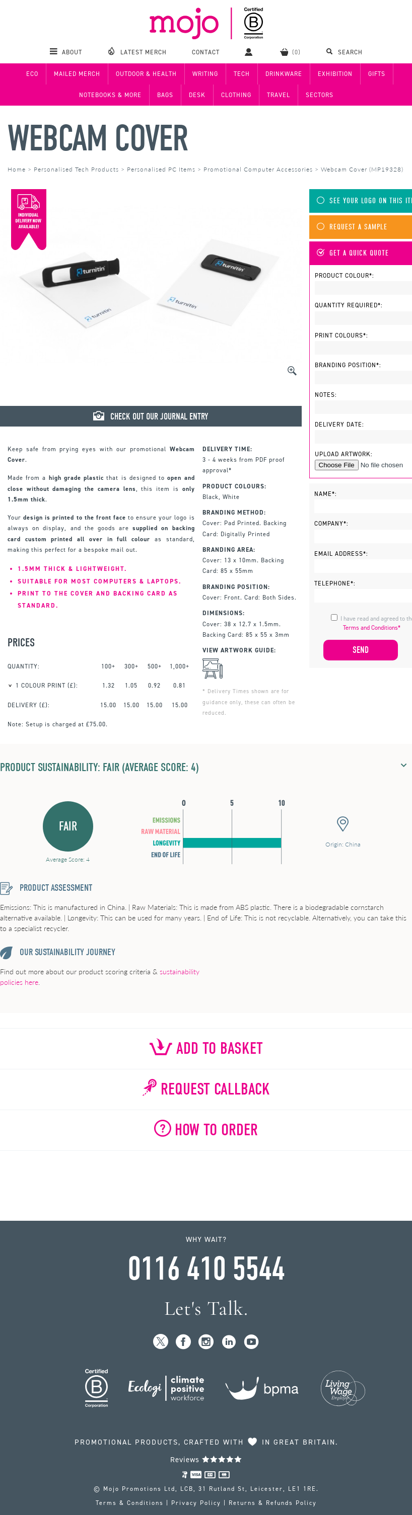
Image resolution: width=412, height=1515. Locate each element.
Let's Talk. (206, 1308)
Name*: (325, 494)
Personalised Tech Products (76, 169)
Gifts (376, 74)
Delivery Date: (339, 424)
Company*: (331, 524)
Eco (32, 74)
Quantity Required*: (349, 305)
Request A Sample (352, 227)
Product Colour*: (344, 276)
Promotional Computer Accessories (258, 169)
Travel (278, 95)
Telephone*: (335, 583)
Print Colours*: (341, 335)
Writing (205, 74)
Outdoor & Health (146, 74)
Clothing (236, 95)
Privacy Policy (196, 1503)
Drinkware (283, 74)
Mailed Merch (77, 74)
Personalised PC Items (161, 169)
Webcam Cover (97, 138)
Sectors (319, 95)
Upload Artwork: (344, 454)
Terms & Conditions (130, 1503)
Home (17, 169)
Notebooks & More (110, 95)
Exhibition (335, 74)
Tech (242, 74)
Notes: (326, 395)
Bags (165, 95)
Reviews (206, 1460)
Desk (197, 95)
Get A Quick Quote (353, 253)
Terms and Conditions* (371, 628)
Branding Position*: (348, 365)
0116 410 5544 (206, 1269)
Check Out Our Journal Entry (150, 416)
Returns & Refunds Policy (273, 1503)
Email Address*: (341, 554)
